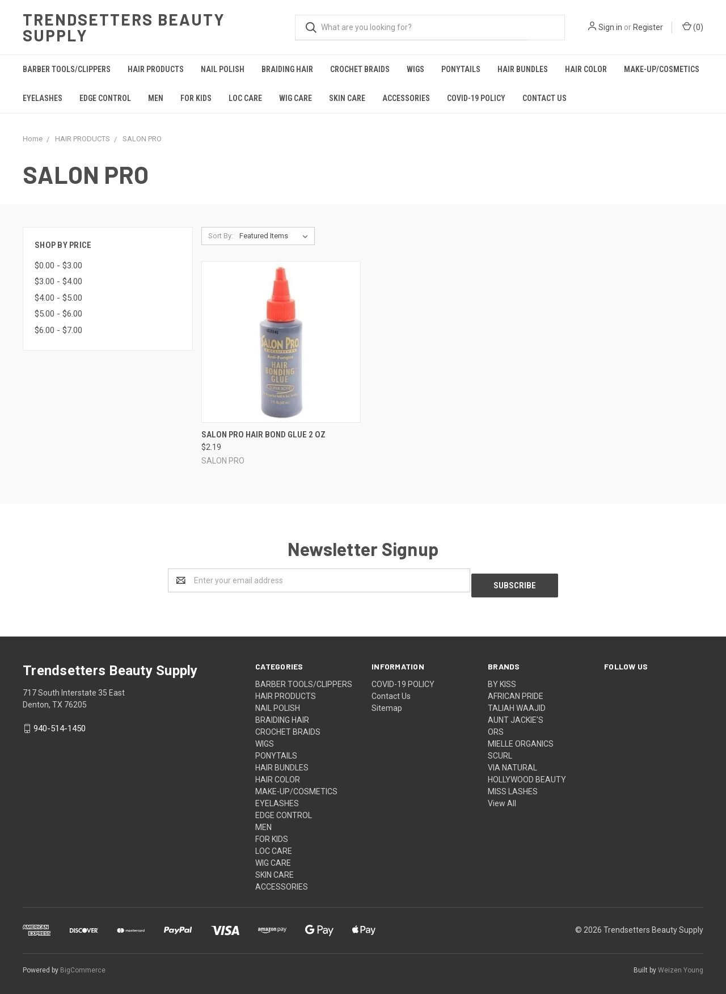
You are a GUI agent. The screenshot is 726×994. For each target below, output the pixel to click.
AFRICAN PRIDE (515, 691)
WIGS (415, 69)
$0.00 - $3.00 (58, 265)
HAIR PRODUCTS (156, 69)
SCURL (500, 750)
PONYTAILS (460, 69)
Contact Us (544, 98)
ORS (496, 726)
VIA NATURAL (512, 762)
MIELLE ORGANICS (521, 738)
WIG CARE (295, 98)
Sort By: (220, 235)
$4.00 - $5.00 (58, 298)
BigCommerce (82, 965)
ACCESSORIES (406, 98)
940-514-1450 (59, 723)
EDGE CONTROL (105, 98)
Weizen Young (680, 965)
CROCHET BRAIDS (360, 69)
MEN (155, 98)
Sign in (610, 27)
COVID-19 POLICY (476, 98)
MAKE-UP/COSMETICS (661, 69)
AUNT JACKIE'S (515, 714)
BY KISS (502, 679)
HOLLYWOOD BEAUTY (527, 774)
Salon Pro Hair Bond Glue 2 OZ (263, 434)
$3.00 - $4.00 (58, 281)
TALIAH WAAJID (517, 702)
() (692, 27)
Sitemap (387, 702)
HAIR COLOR (586, 69)
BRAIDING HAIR (287, 69)
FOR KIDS (196, 98)
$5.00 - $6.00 (58, 314)
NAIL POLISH (222, 69)
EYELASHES (42, 98)
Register (648, 27)
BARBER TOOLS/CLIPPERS (67, 69)
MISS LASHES (513, 786)
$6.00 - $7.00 (58, 330)
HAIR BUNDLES (522, 69)
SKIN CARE (347, 98)
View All (502, 798)
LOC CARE (245, 98)
